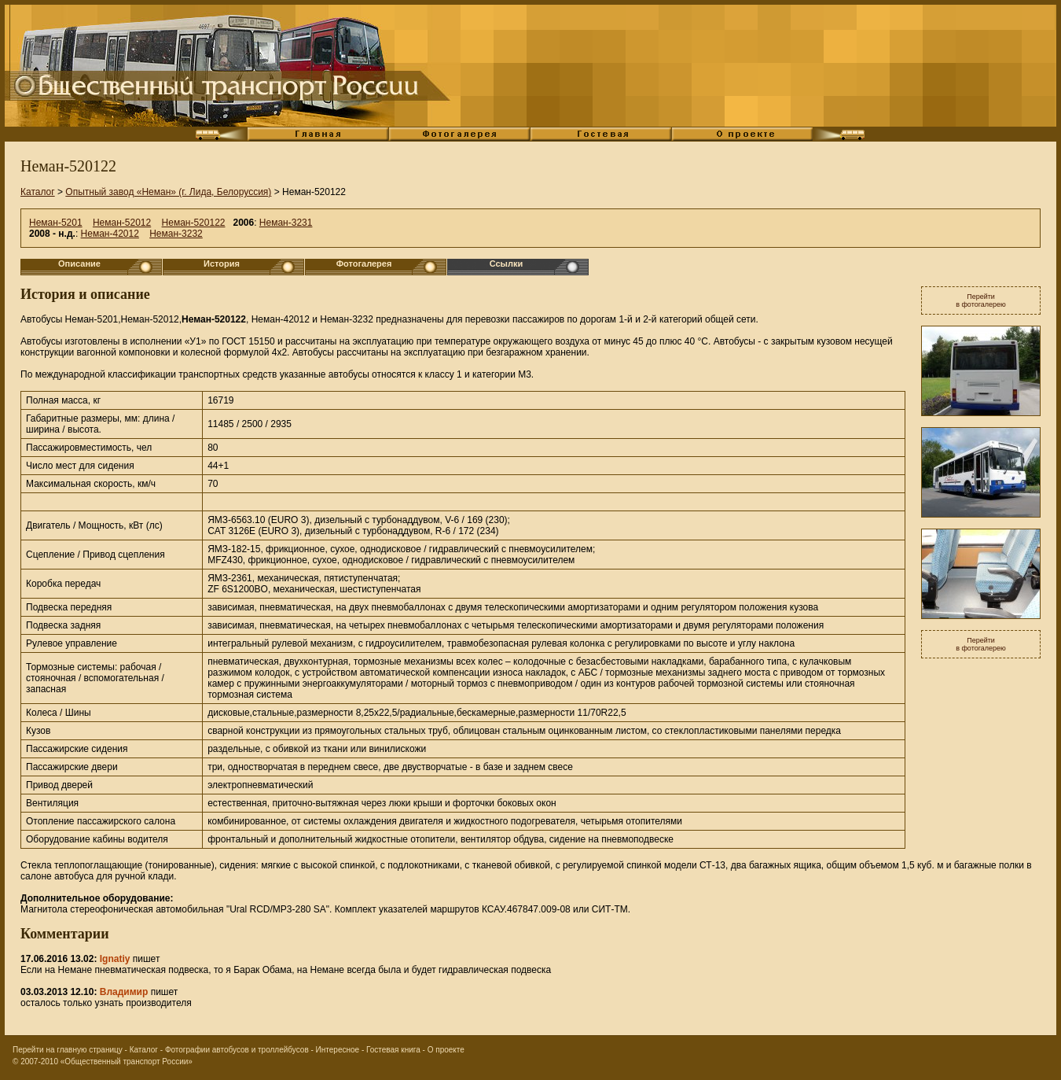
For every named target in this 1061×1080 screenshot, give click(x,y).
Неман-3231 (286, 222)
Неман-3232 (176, 233)
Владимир (124, 991)
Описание (79, 263)
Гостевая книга (393, 1049)
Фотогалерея (364, 263)
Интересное (338, 1049)
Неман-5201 (56, 222)
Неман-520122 (194, 222)
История (222, 263)
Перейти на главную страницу (68, 1049)
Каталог (37, 191)
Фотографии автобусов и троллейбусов (237, 1049)
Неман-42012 (110, 233)
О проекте (446, 1049)
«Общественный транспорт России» (127, 1061)
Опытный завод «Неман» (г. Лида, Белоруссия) (168, 191)
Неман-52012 (122, 222)
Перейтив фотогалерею (981, 300)
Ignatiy (115, 958)
